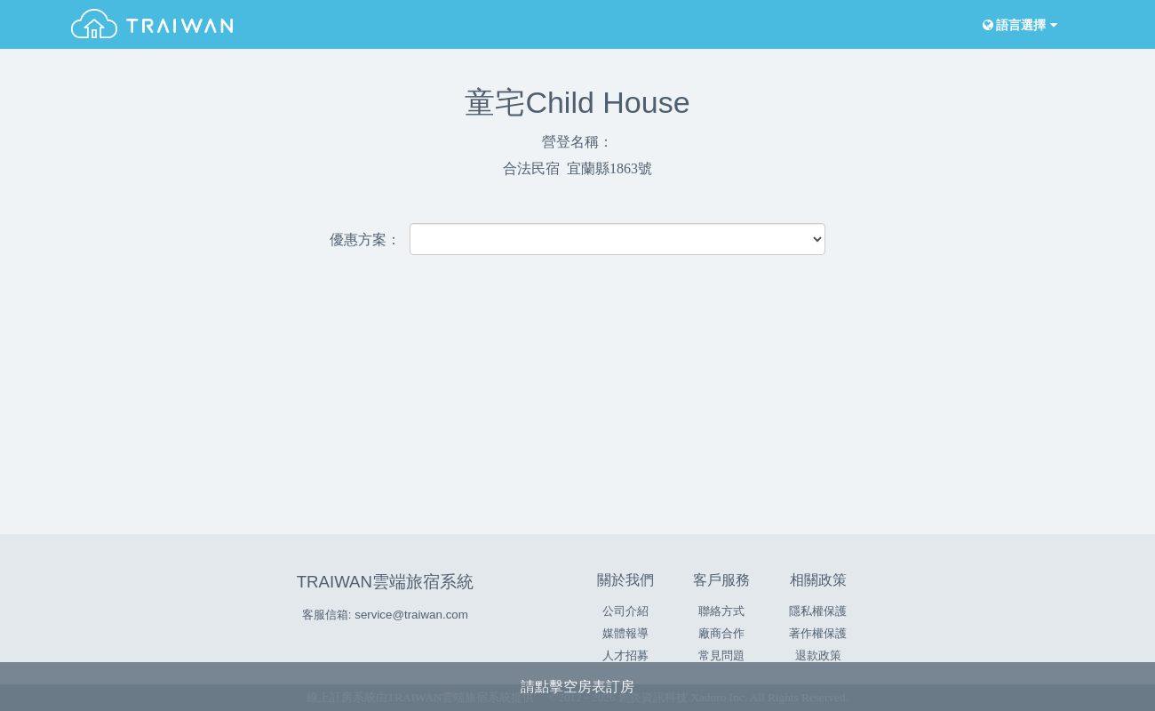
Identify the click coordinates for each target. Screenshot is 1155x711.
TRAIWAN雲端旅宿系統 (385, 581)
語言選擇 (1018, 25)
